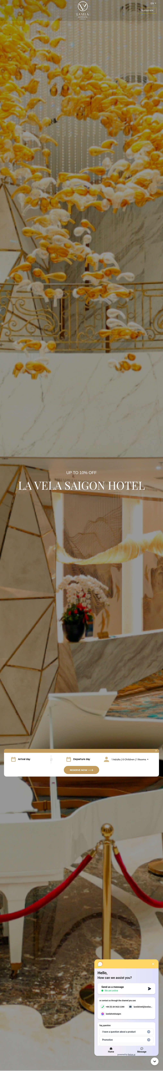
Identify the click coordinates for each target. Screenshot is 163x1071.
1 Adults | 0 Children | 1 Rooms (129, 759)
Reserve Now (147, 10)
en (152, 3)
